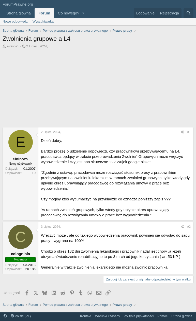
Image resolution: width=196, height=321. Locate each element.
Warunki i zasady (107, 316)
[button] (83, 13)
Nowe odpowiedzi (15, 21)
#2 (189, 227)
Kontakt (85, 316)
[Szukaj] (188, 13)
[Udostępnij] (182, 132)
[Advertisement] (98, 89)
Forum (44, 13)
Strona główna (18, 13)
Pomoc (162, 316)
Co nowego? (68, 13)
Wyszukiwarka (43, 21)
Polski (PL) (21, 316)
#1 (189, 132)
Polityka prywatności (139, 316)
